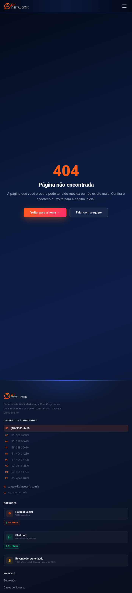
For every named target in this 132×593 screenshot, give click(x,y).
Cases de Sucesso (14, 587)
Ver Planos (11, 522)
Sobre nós (10, 580)
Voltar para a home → (45, 212)
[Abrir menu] (124, 6)
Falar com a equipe (89, 212)
